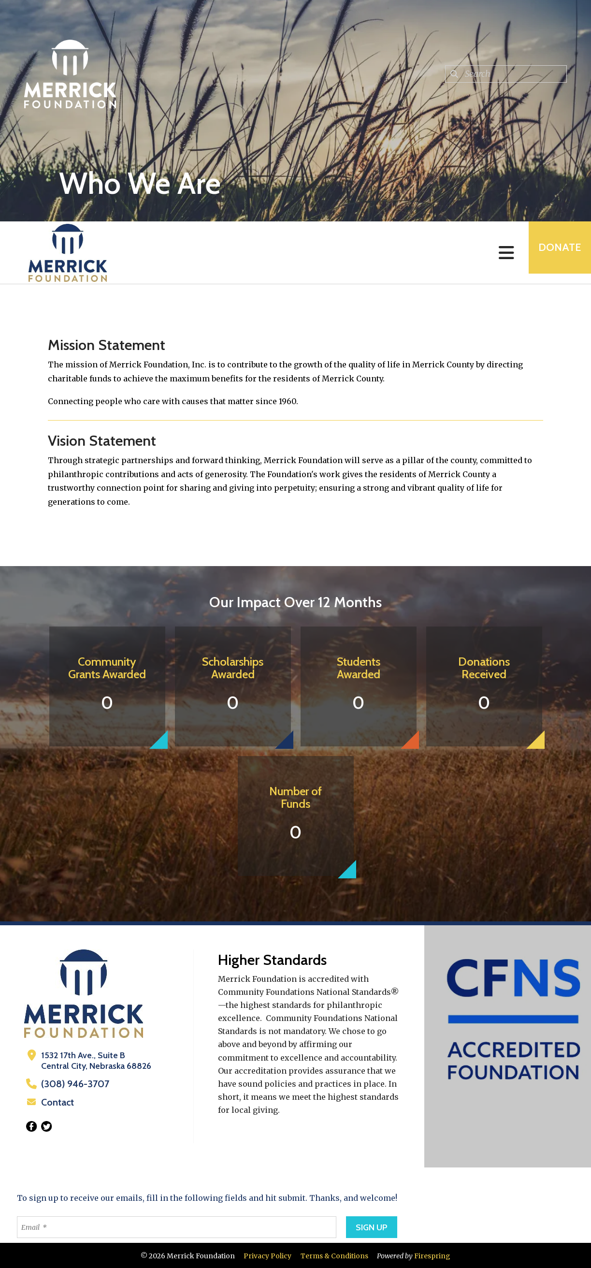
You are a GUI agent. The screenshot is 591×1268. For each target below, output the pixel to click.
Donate (555, 252)
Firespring (432, 1255)
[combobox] (506, 74)
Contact (56, 1101)
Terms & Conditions (334, 1255)
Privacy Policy (267, 1255)
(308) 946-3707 (71, 1084)
